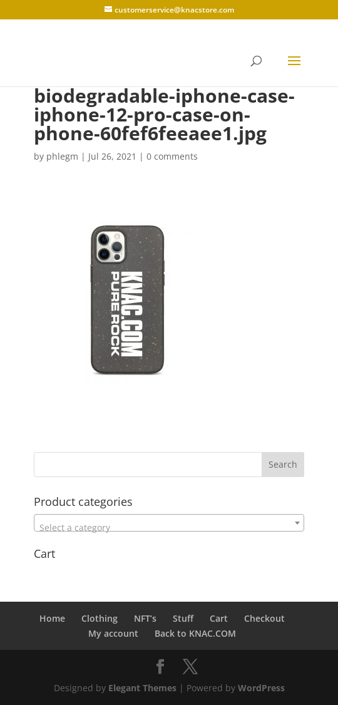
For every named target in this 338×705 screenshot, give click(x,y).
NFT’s (145, 618)
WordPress (261, 688)
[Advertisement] (180, 402)
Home (52, 618)
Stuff (183, 618)
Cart (219, 618)
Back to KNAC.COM (195, 633)
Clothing (99, 618)
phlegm (62, 156)
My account (113, 633)
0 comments (172, 156)
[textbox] (169, 528)
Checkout (264, 618)
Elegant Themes (142, 688)
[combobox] (169, 523)
